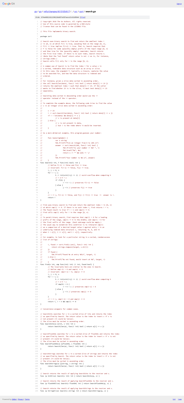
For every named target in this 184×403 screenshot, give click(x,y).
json (180, 399)
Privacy (20, 399)
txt (174, 399)
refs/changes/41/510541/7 (57, 11)
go (35, 11)
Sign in (179, 4)
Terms (27, 399)
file (83, 17)
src (75, 11)
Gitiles (14, 399)
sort (81, 11)
